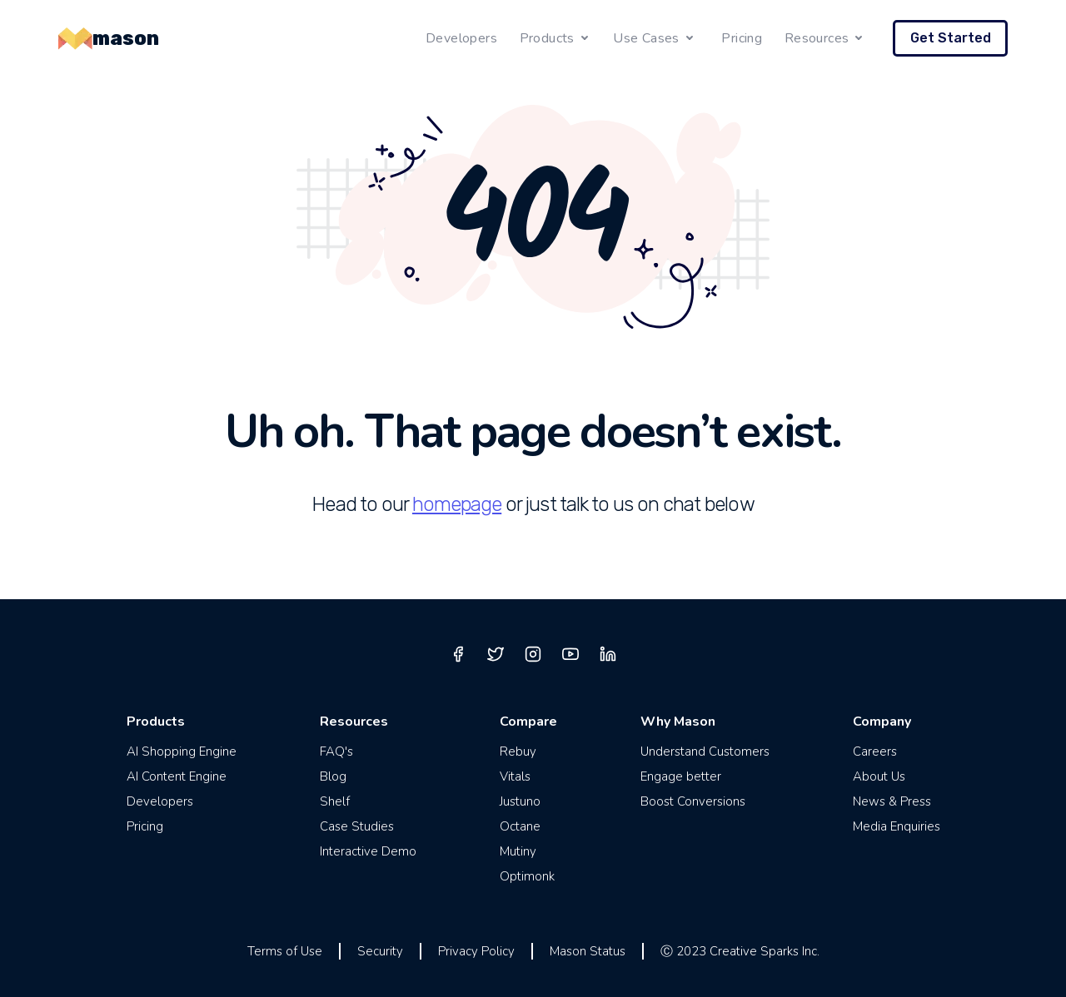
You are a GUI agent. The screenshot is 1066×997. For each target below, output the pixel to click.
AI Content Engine (177, 776)
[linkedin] (608, 654)
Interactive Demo (368, 851)
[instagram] (533, 654)
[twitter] (495, 654)
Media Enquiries (896, 826)
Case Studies (357, 826)
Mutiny (518, 851)
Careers (875, 751)
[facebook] (458, 654)
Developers (461, 38)
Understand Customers (705, 751)
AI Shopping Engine (182, 751)
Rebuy (518, 751)
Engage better (680, 776)
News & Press (892, 801)
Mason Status (587, 951)
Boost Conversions (692, 801)
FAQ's (336, 751)
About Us (879, 776)
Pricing (741, 38)
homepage (456, 504)
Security (380, 951)
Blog (333, 776)
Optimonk (527, 876)
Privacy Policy (476, 951)
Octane (520, 826)
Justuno (520, 801)
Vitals (515, 776)
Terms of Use (284, 951)
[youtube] (570, 654)
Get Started (950, 38)
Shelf (335, 801)
